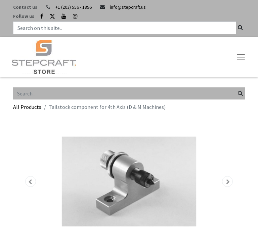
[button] (30, 181)
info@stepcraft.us (128, 7)
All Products (27, 107)
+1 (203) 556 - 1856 (73, 7)
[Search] (240, 93)
